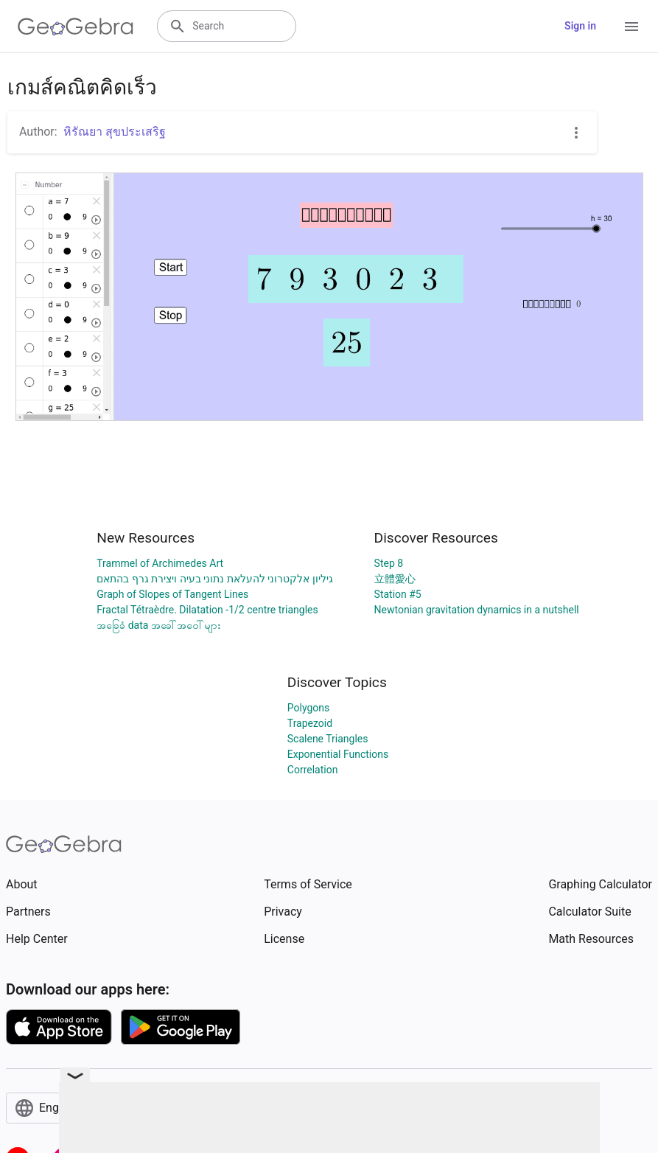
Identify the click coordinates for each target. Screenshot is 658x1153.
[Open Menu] (631, 26)
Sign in (580, 26)
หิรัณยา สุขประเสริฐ (114, 132)
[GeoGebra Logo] (75, 26)
